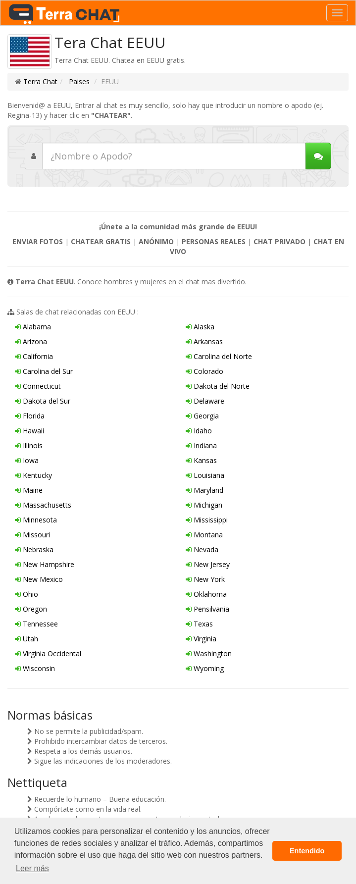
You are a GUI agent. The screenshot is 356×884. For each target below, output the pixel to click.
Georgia (202, 415)
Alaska (200, 326)
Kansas (201, 460)
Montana (204, 534)
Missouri (32, 534)
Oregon (31, 609)
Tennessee (36, 623)
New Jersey (208, 564)
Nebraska (34, 549)
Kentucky (33, 475)
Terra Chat (40, 81)
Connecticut (38, 386)
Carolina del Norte (219, 356)
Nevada (202, 549)
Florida (30, 415)
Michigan (204, 505)
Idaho (199, 430)
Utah (26, 638)
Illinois (29, 445)
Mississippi (207, 519)
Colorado (204, 371)
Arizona (31, 341)
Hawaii (29, 430)
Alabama (33, 326)
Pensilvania (207, 609)
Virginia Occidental (48, 653)
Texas (199, 623)
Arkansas (204, 341)
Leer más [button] (32, 868)
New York (205, 579)
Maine (29, 490)
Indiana (201, 445)
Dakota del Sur (42, 401)
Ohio (26, 594)
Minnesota (36, 519)
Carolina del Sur (44, 371)
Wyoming (205, 668)
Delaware (205, 401)
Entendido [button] (307, 851)
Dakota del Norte (218, 386)
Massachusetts (43, 505)
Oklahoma (206, 594)
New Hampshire (44, 564)
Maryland (204, 490)
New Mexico (39, 579)
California (34, 356)
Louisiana (205, 475)
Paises (78, 81)
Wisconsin (35, 668)
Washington (209, 653)
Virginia (201, 638)
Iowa (27, 460)
